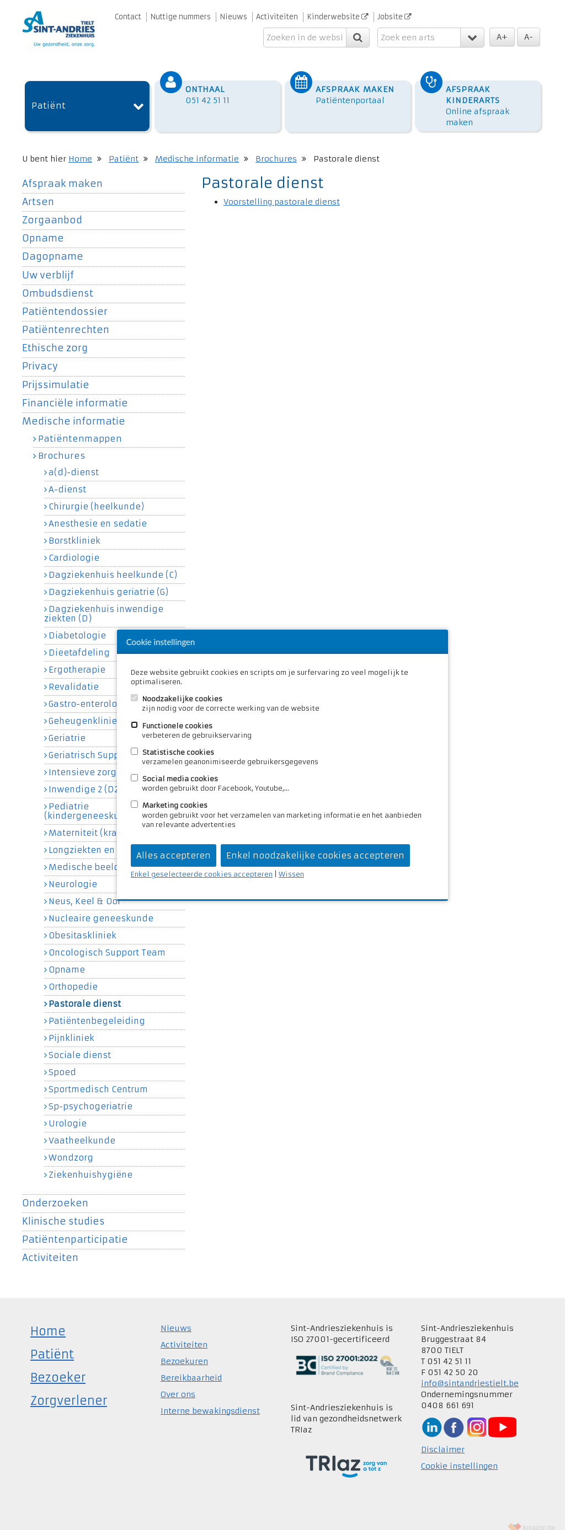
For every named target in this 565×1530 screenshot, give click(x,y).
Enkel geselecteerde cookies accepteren (202, 874)
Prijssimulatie (55, 374)
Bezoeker (58, 1366)
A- (528, 37)
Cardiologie (74, 547)
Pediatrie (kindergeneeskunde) (92, 800)
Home (80, 148)
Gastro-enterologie (90, 693)
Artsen (38, 191)
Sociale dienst (80, 1044)
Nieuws (233, 17)
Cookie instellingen (459, 1455)
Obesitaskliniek (82, 925)
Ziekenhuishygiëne (90, 1164)
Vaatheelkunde (82, 1130)
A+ (502, 37)
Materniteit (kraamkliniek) (106, 822)
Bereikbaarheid (191, 1367)
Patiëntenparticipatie (75, 1229)
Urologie (68, 1113)
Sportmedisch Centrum (98, 1078)
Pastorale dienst (85, 993)
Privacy (40, 356)
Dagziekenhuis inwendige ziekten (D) (103, 603)
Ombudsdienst (57, 282)
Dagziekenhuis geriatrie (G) (108, 581)
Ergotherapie (77, 659)
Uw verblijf (48, 264)
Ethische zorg (55, 337)
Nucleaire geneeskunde (101, 907)
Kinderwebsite (338, 17)
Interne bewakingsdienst (210, 1400)
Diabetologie (77, 625)
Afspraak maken (62, 173)
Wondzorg (71, 1147)
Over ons (178, 1383)
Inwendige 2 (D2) (85, 778)
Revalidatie (74, 676)
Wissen (291, 874)
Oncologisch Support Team (107, 942)
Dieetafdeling (79, 642)
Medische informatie (197, 148)
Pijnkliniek (71, 1027)
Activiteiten (277, 17)
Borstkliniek (74, 530)
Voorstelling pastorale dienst (281, 191)
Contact (128, 17)
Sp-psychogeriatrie (90, 1095)
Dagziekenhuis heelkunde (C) (113, 564)
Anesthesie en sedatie (98, 513)
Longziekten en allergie (100, 839)
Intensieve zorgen (88, 761)
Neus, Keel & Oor (85, 890)
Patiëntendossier (65, 301)
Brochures (276, 148)
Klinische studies (63, 1210)
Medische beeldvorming (102, 856)
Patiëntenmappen (80, 427)
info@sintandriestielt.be (470, 1372)
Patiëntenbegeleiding (97, 1010)
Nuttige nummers (180, 17)
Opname (43, 227)
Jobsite (394, 17)
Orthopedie (73, 976)
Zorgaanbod (52, 209)
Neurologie (73, 873)
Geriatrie (67, 727)
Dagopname (52, 246)
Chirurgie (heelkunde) (96, 496)
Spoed (62, 1061)
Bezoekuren (184, 1350)
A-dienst (67, 479)
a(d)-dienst (74, 461)
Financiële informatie (75, 392)
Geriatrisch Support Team (103, 744)
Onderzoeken (55, 1192)
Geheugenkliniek (85, 710)
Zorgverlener (68, 1389)
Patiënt (48, 95)
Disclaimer (443, 1438)
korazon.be (539, 1517)
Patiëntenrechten (65, 319)
